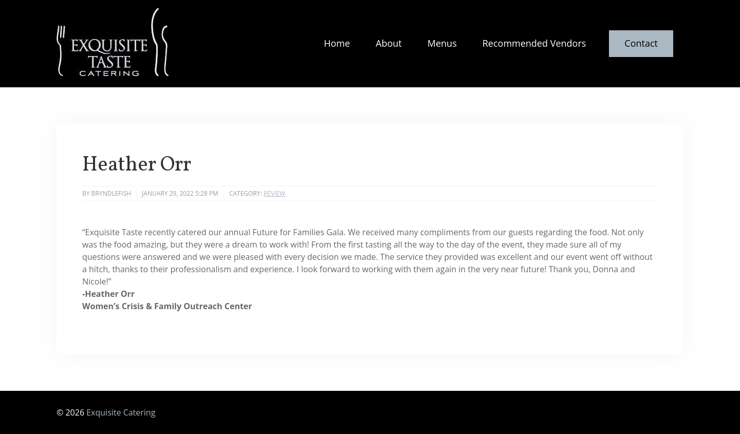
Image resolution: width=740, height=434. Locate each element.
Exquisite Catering (120, 412)
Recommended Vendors (534, 43)
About (389, 43)
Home (337, 43)
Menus (442, 43)
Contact (641, 43)
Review (274, 193)
